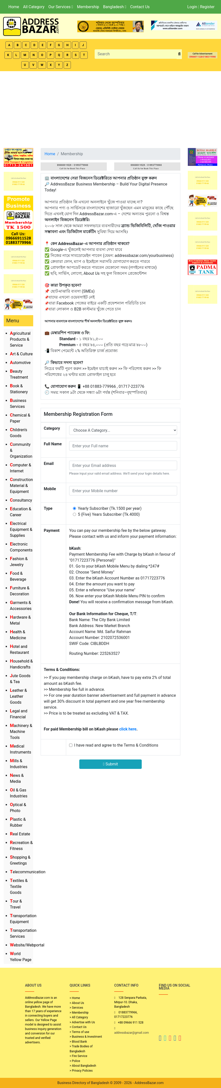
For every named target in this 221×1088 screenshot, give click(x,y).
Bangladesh (114, 6)
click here (128, 729)
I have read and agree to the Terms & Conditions (116, 745)
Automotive (20, 362)
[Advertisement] (110, 108)
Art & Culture (21, 354)
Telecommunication (27, 872)
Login (192, 6)
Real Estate (20, 834)
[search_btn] (179, 54)
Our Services (60, 6)
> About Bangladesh (83, 1065)
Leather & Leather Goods (18, 696)
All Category (33, 6)
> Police (75, 1061)
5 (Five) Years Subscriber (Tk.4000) (109, 514)
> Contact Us (78, 1027)
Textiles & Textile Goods (19, 886)
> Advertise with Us (82, 1022)
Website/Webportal (27, 945)
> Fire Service (78, 1056)
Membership (88, 6)
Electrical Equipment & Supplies (21, 529)
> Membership (79, 1012)
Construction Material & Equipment (21, 485)
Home (13, 6)
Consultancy (21, 500)
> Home (75, 998)
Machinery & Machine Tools (21, 731)
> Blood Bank (78, 1041)
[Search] (136, 54)
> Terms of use (79, 1032)
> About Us (77, 1003)
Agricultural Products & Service (20, 339)
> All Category (79, 1017)
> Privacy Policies (81, 1070)
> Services (76, 1007)
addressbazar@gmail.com (131, 1032)
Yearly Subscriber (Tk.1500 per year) (109, 508)
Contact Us (140, 6)
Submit (110, 764)
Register (207, 6)
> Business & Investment (86, 1036)
